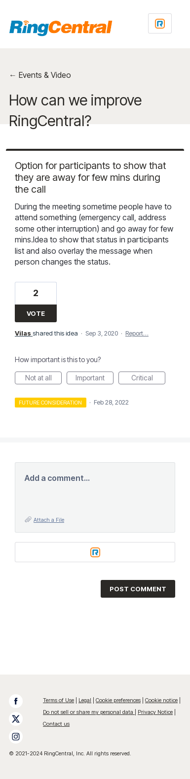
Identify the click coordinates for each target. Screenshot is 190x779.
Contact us (56, 723)
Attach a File (49, 519)
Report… (137, 333)
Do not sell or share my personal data (89, 712)
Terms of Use (58, 700)
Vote (36, 313)
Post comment (138, 589)
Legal (84, 700)
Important (95, 378)
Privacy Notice (155, 712)
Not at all (43, 378)
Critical (148, 378)
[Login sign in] (160, 23)
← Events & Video (40, 75)
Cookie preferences (118, 700)
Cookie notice (161, 700)
